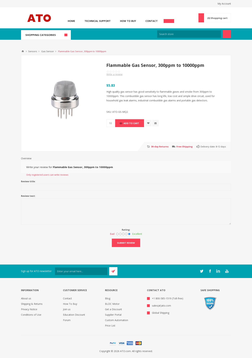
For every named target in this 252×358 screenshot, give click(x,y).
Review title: (28, 181)
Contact (151, 21)
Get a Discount (113, 309)
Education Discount (74, 314)
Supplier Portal (113, 314)
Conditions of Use (31, 314)
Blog (107, 298)
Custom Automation (116, 320)
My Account (224, 3)
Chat (169, 20)
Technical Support (98, 21)
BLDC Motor (112, 303)
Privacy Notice (29, 309)
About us (26, 298)
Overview (26, 158)
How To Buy (128, 21)
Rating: (126, 229)
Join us (67, 309)
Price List (110, 325)
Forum (67, 320)
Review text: (28, 195)
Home (71, 21)
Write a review (114, 74)
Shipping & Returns (32, 303)
